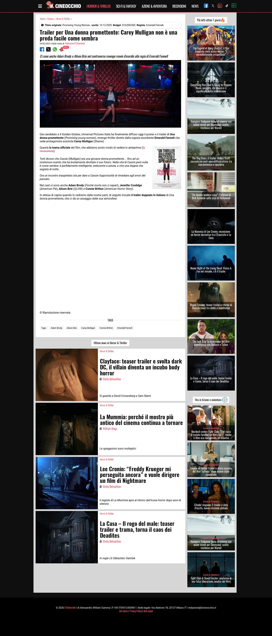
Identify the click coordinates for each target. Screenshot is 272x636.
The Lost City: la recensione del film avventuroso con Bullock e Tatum (211, 343)
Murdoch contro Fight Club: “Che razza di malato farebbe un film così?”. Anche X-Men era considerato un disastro (211, 434)
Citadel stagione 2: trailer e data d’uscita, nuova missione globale (211, 506)
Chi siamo (123, 611)
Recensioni (179, 6)
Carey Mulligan (88, 328)
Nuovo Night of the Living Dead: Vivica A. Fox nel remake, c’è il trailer (211, 269)
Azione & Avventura (154, 6)
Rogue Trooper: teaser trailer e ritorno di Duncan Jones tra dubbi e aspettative (211, 306)
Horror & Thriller (98, 6)
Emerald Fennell (124, 328)
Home (42, 18)
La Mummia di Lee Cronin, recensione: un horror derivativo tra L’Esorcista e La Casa (211, 234)
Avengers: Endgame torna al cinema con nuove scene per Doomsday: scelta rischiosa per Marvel (211, 124)
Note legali (148, 611)
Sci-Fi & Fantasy (126, 6)
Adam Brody (56, 328)
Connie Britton (106, 328)
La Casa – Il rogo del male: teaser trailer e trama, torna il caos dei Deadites (211, 379)
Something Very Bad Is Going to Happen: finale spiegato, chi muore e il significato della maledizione (211, 88)
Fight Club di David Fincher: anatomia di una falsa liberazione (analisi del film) (211, 579)
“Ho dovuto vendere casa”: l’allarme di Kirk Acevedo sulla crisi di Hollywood (211, 196)
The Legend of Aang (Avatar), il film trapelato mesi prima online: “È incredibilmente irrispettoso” (211, 51)
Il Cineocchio (70, 607)
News (195, 6)
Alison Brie (72, 328)
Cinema (50, 18)
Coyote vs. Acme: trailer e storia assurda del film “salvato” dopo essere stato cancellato (211, 471)
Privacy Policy (136, 611)
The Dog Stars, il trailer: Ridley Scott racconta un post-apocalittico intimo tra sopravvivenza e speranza (211, 161)
